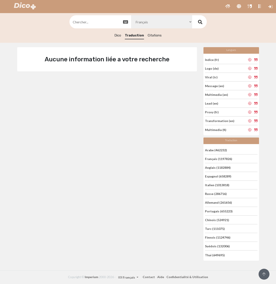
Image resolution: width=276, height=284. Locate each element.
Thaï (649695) (215, 255)
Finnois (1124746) (217, 237)
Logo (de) (212, 68)
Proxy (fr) (212, 112)
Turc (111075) (215, 229)
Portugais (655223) (219, 211)
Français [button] (127, 277)
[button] (228, 6)
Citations (155, 35)
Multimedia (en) (216, 94)
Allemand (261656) (218, 202)
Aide (160, 277)
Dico (117, 35)
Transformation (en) (219, 121)
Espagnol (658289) (218, 176)
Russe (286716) (216, 194)
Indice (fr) (212, 59)
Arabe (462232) (216, 150)
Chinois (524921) (217, 220)
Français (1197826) (218, 159)
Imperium (91, 277)
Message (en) (214, 86)
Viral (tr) (211, 77)
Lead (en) (211, 103)
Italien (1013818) (217, 185)
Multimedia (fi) (215, 129)
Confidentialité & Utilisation (187, 277)
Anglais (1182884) (218, 167)
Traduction (134, 35)
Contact (149, 277)
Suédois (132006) (217, 246)
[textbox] (99, 21)
